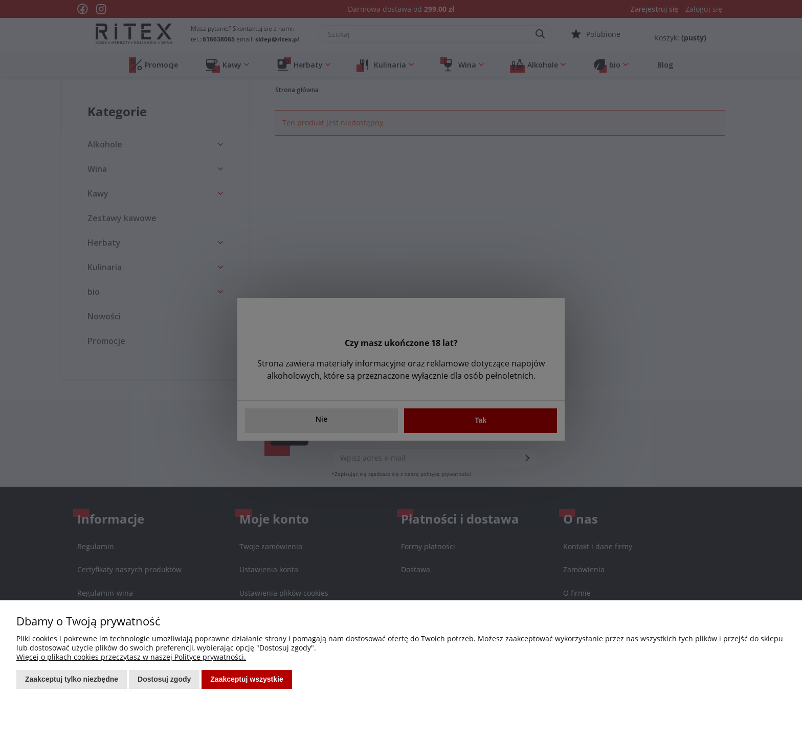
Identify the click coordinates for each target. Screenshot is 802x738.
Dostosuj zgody (164, 679)
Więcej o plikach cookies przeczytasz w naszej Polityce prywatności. (131, 657)
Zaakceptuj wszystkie (246, 679)
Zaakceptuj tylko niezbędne (71, 679)
